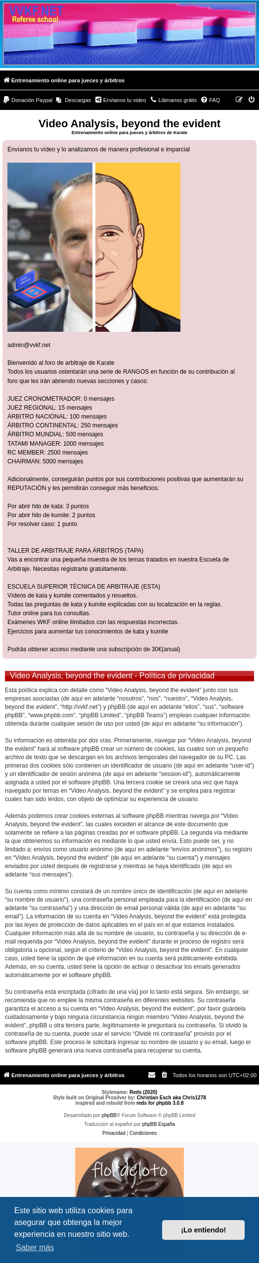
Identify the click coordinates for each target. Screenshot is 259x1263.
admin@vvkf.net (28, 345)
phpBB (109, 1115)
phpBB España (158, 1124)
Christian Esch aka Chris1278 (171, 1097)
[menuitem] (27, 100)
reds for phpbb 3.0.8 (160, 1103)
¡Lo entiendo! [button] (203, 1230)
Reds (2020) (143, 1092)
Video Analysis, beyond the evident (129, 123)
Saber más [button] (35, 1247)
